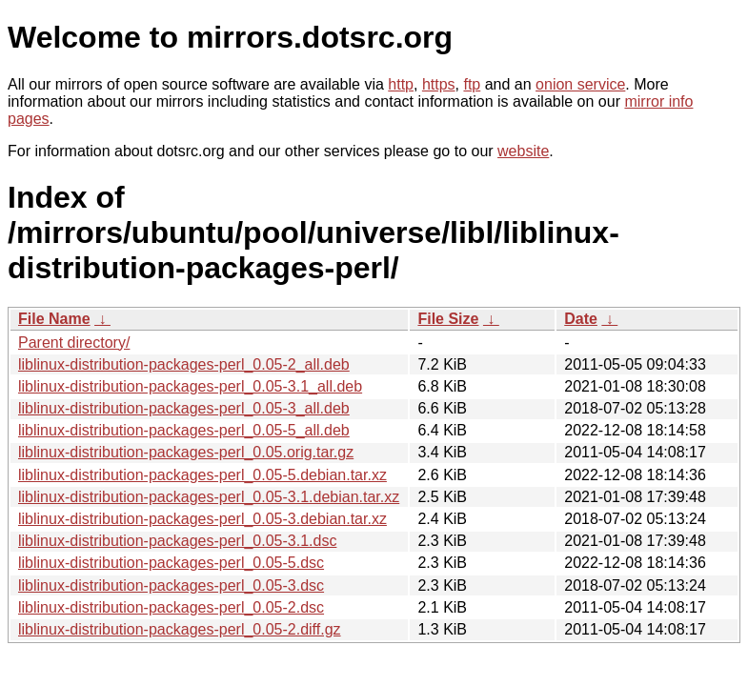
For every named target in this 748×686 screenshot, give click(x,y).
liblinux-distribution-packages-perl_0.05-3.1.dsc (177, 541)
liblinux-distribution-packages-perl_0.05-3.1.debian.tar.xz (208, 497)
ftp (471, 84)
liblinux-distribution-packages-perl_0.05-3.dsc (171, 585)
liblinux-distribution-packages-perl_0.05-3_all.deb (184, 408)
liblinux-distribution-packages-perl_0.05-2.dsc (171, 607)
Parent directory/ (74, 342)
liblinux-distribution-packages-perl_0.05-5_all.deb (184, 430)
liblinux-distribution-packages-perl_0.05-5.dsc (171, 563)
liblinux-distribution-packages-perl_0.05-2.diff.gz (179, 629)
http (401, 84)
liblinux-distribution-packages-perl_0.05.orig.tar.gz (186, 452)
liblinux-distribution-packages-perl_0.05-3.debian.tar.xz (202, 519)
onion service (580, 84)
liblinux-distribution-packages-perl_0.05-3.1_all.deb (190, 386)
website (523, 151)
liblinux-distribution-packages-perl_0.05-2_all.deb (184, 364)
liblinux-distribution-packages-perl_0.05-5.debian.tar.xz (202, 475)
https (438, 84)
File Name (54, 319)
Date (580, 319)
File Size (447, 319)
